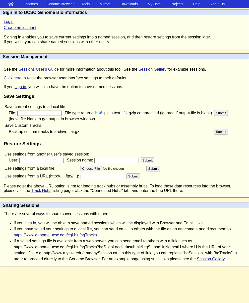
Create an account (20, 27)
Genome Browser (60, 4)
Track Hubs (41, 190)
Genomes (30, 4)
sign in (20, 87)
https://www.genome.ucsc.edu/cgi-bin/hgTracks (55, 235)
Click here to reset (20, 78)
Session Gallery (152, 69)
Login (8, 21)
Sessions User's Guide (39, 69)
